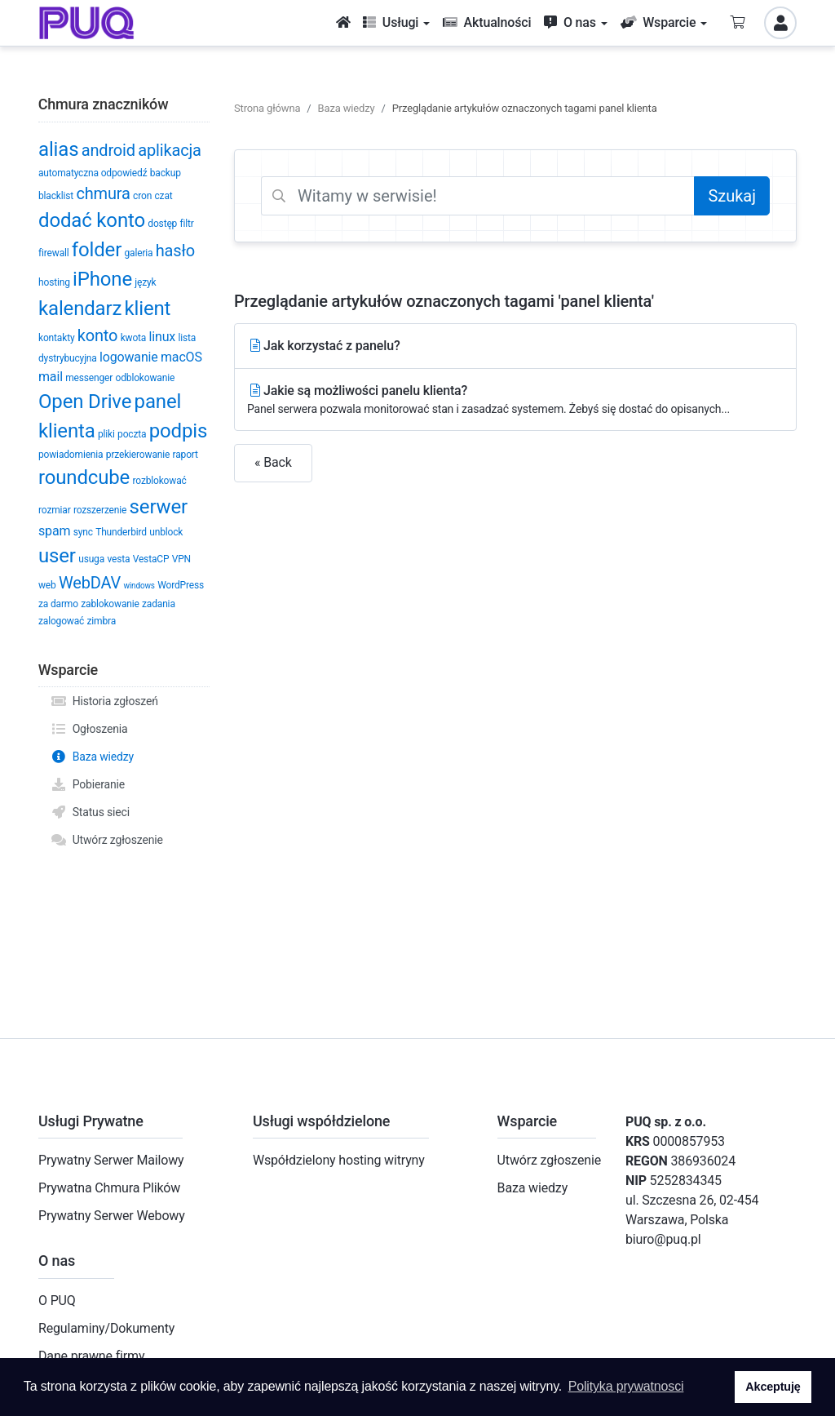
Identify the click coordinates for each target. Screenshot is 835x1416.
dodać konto (91, 220)
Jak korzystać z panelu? (323, 345)
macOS (181, 357)
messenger (89, 378)
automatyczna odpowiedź (92, 173)
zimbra (102, 621)
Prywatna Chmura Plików (109, 1188)
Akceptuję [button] (772, 1386)
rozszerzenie (99, 510)
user (57, 555)
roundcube (84, 477)
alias (58, 149)
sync (83, 532)
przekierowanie (138, 454)
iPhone (102, 279)
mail (50, 376)
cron (142, 196)
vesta (118, 559)
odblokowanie (145, 378)
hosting (54, 282)
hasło (175, 250)
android (108, 150)
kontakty (56, 338)
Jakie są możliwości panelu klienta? (515, 400)
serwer (159, 506)
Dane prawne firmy (91, 1356)
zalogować (61, 621)
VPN (181, 559)
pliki (106, 434)
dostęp (162, 223)
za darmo (58, 604)
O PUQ (57, 1300)
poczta (131, 434)
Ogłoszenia (89, 729)
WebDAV (90, 583)
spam (54, 531)
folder (96, 249)
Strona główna (267, 108)
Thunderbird (121, 532)
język (145, 282)
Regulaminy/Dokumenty (106, 1328)
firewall (53, 253)
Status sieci (90, 812)
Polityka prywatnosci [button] (626, 1386)
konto (97, 335)
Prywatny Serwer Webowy (111, 1215)
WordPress (180, 585)
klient (148, 308)
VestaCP (151, 559)
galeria (138, 253)
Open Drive (84, 401)
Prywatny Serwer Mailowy (111, 1160)
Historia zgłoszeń (104, 701)
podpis (178, 430)
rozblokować (160, 480)
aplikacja (169, 150)
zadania (158, 604)
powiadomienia (70, 454)
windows (138, 585)
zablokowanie (110, 604)
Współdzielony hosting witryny (339, 1160)
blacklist (55, 196)
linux (162, 336)
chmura (103, 193)
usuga (91, 559)
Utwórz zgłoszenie (107, 840)
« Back (273, 462)
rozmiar (54, 510)
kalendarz (79, 308)
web (47, 585)
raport (185, 454)
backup (165, 173)
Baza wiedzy (92, 756)
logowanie (128, 357)
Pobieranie (88, 784)
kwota (134, 338)
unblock (166, 532)
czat (163, 196)
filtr (187, 223)
